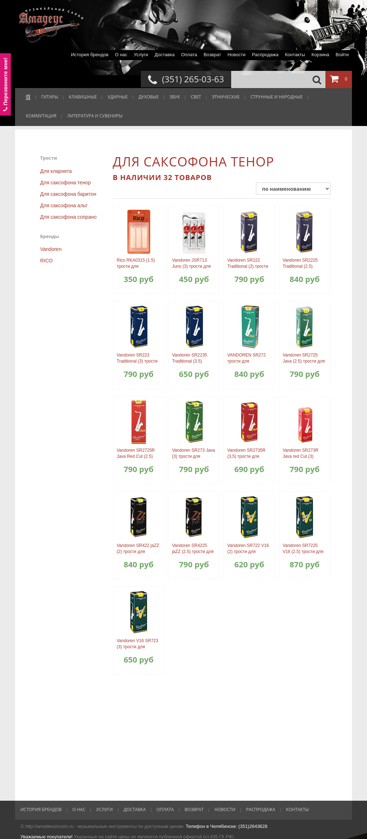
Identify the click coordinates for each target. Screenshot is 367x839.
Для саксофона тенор (65, 182)
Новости (237, 54)
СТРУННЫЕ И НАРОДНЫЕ (277, 97)
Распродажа (265, 54)
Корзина (320, 54)
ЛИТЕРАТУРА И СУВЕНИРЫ (95, 116)
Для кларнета (56, 171)
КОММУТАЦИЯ (41, 116)
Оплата (189, 54)
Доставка (164, 54)
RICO (46, 260)
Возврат (212, 54)
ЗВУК (175, 97)
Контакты (295, 54)
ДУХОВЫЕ (148, 97)
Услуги (141, 54)
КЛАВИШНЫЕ (83, 97)
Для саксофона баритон (68, 194)
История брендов (90, 54)
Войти (342, 54)
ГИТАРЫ (49, 97)
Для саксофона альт (63, 205)
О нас (121, 54)
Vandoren (51, 249)
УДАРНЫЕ (118, 97)
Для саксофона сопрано (68, 217)
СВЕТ (196, 97)
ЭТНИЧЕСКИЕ (226, 97)
